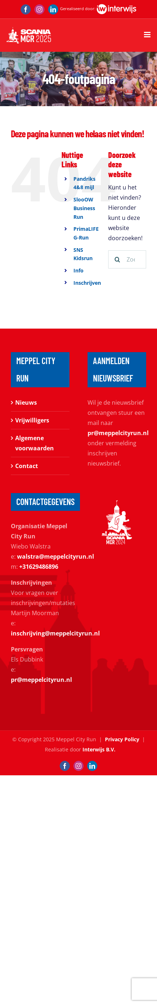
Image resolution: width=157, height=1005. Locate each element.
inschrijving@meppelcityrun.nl (55, 633)
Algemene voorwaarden (34, 443)
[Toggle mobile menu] (148, 34)
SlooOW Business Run (84, 208)
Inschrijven (87, 282)
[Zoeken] (117, 259)
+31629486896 (38, 567)
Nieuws (26, 402)
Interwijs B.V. (98, 749)
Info (78, 270)
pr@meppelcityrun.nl (118, 433)
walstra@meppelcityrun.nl (55, 556)
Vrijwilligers (32, 420)
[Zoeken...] (127, 259)
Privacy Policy (122, 739)
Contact (26, 466)
